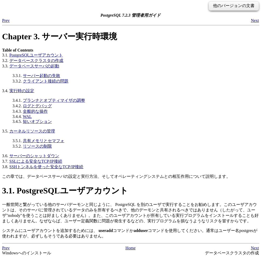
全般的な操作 (35, 111)
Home (130, 248)
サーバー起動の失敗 (41, 75)
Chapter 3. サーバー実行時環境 (59, 36)
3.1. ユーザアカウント (65, 190)
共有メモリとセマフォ (43, 141)
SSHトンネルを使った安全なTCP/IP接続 (46, 167)
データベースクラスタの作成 (36, 60)
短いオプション (37, 121)
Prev (6, 20)
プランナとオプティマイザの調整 (54, 100)
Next (255, 20)
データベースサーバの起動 (34, 66)
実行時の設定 (21, 91)
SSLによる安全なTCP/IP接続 (35, 161)
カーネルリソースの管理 (32, 131)
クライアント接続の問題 (45, 81)
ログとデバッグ (37, 106)
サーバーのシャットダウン (34, 156)
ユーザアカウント (36, 55)
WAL (27, 116)
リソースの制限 (37, 146)
